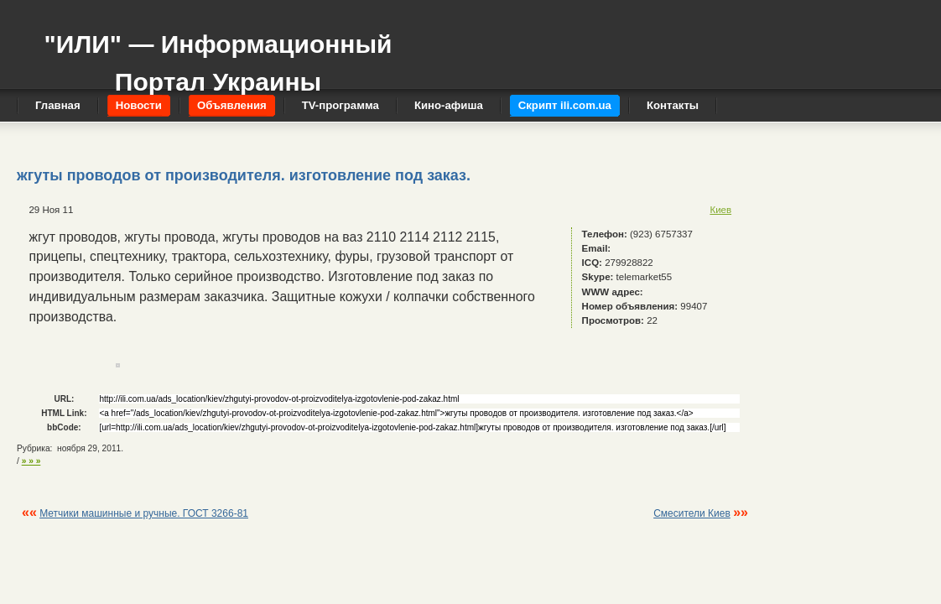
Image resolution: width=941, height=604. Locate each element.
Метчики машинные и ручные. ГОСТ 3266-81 (143, 513)
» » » (31, 461)
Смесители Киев (691, 513)
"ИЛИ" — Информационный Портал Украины (218, 55)
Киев (720, 210)
